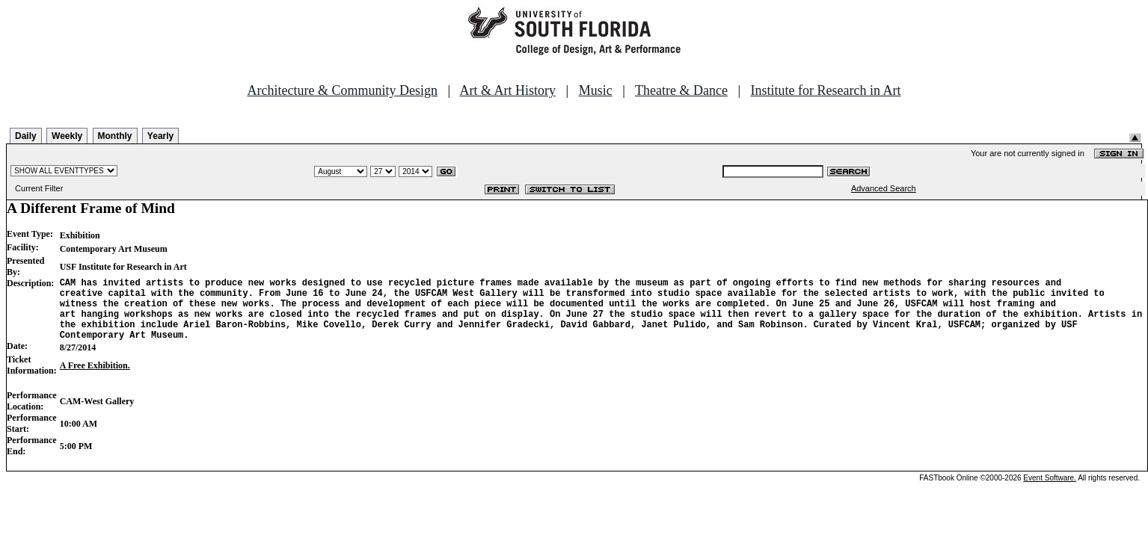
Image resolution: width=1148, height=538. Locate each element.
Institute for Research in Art (826, 90)
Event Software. (1049, 491)
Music (596, 90)
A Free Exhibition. (95, 379)
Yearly (160, 136)
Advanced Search (883, 188)
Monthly (115, 136)
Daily (26, 136)
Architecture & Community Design (343, 90)
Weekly (67, 136)
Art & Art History (508, 90)
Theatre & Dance (681, 90)
